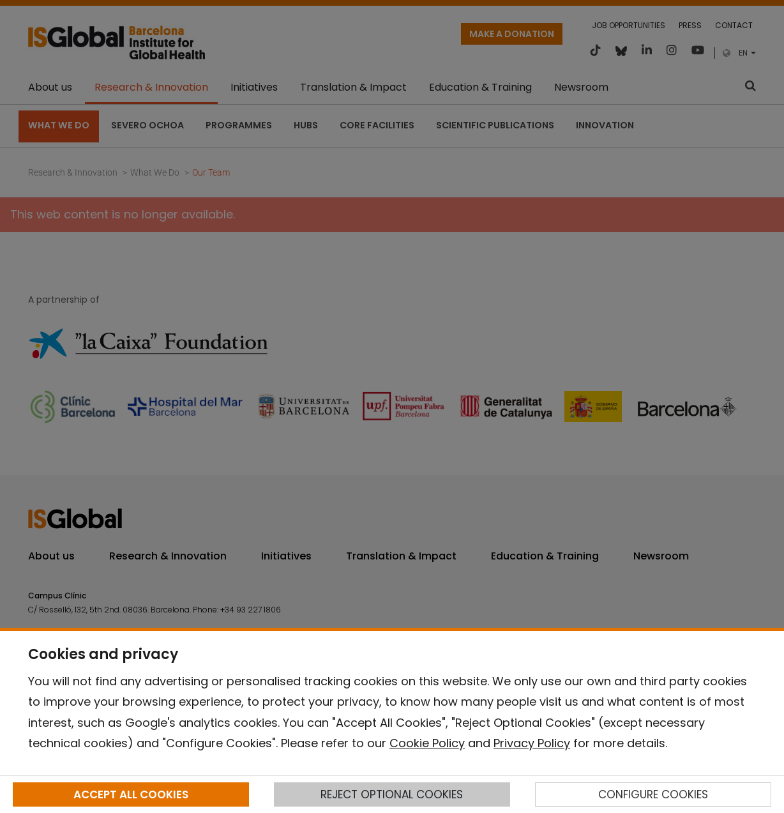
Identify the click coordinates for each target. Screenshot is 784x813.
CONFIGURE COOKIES (653, 794)
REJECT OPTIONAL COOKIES (391, 794)
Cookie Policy (427, 743)
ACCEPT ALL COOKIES (130, 794)
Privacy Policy (532, 743)
